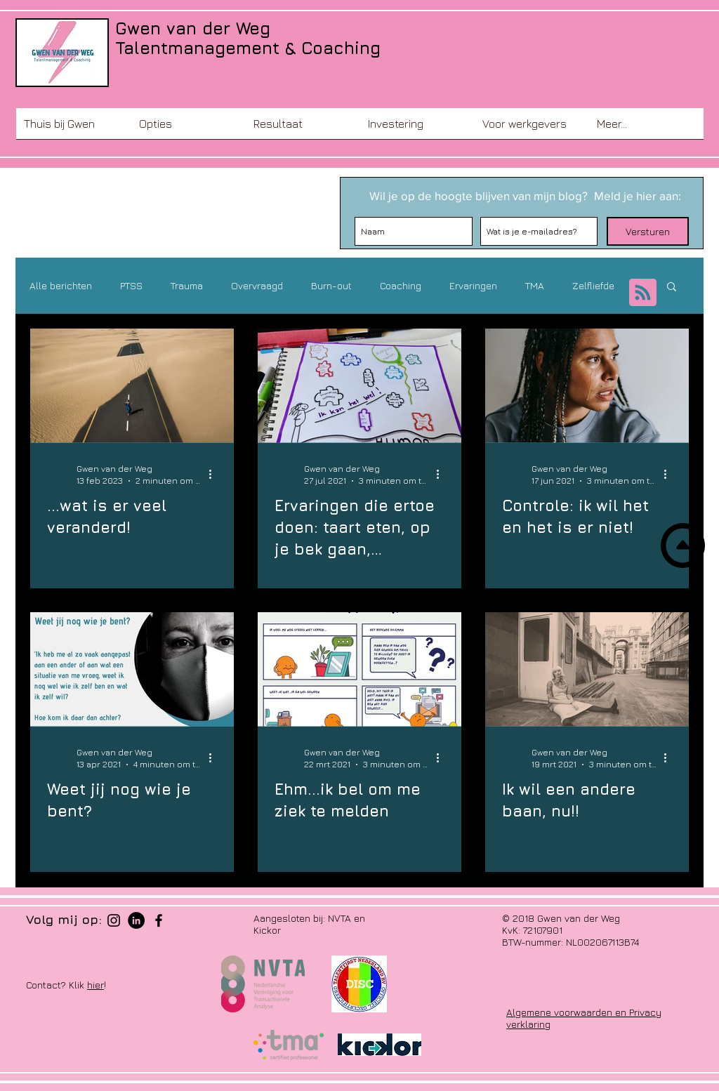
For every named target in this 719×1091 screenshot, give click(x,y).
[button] (188, 128)
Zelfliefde (593, 285)
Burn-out (331, 285)
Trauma (187, 285)
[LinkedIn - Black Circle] (136, 920)
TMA (534, 285)
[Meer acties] (214, 473)
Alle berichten (60, 285)
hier (95, 985)
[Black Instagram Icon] (113, 920)
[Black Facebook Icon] (158, 920)
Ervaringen (473, 285)
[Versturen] (648, 231)
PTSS (131, 285)
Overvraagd (257, 285)
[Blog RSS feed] (643, 293)
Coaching (400, 285)
